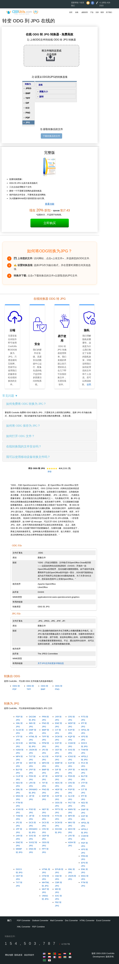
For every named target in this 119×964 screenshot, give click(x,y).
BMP (28, 93)
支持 (97, 12)
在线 (76, 12)
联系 (102, 12)
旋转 (41, 96)
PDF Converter (23, 920)
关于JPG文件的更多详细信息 (51, 663)
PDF (28, 117)
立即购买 (49, 223)
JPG (28, 122)
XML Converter (23, 927)
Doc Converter (71, 920)
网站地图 (9, 955)
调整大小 (43, 91)
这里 (89, 384)
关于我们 (109, 12)
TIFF (28, 98)
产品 (91, 12)
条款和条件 (29, 955)
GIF (27, 103)
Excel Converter (103, 920)
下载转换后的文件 (51, 136)
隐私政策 (18, 955)
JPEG (28, 88)
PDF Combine (38, 927)
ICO (27, 108)
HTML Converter (87, 920)
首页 (70, 12)
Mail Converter (56, 920)
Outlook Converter (40, 920)
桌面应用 (84, 12)
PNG (28, 112)
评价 (50, 471)
